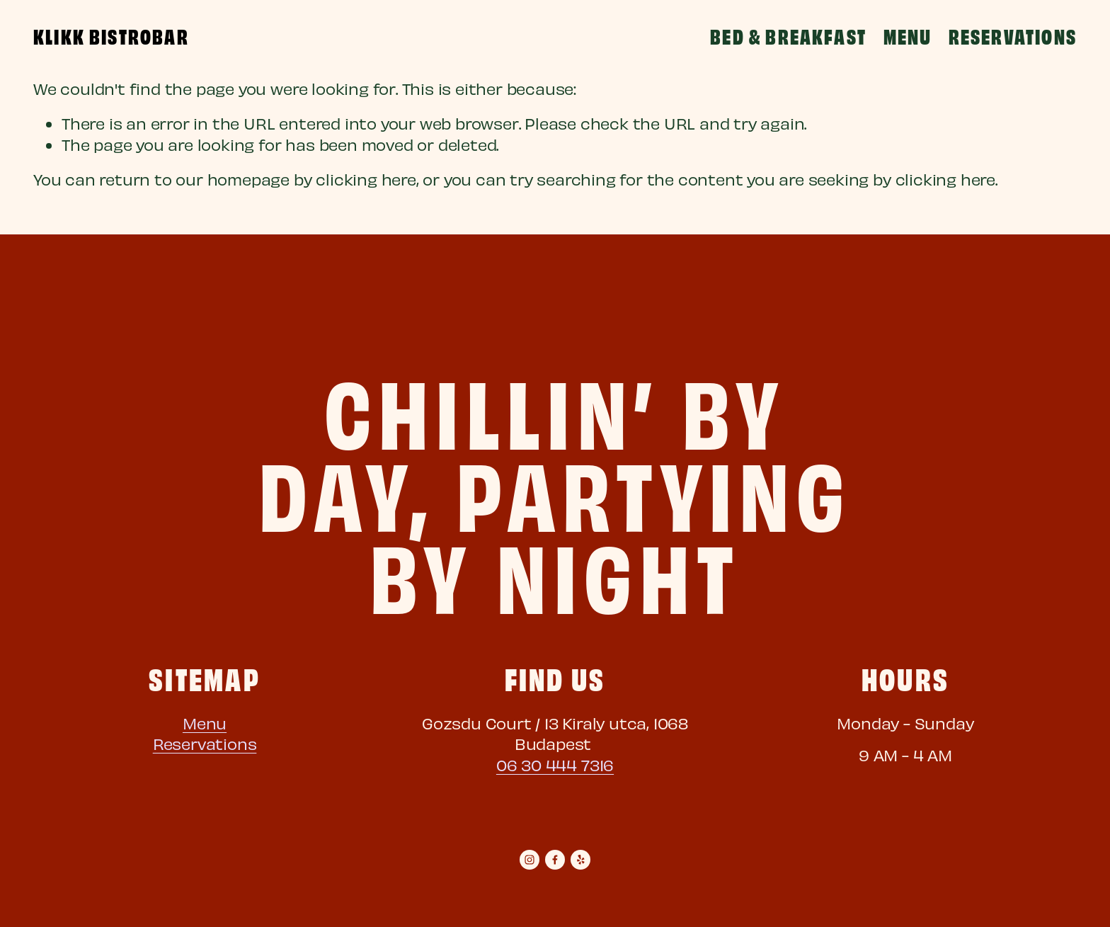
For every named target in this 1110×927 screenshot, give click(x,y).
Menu (907, 35)
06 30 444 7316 (555, 764)
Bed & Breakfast (788, 35)
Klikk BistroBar (111, 35)
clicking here (366, 178)
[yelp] (580, 860)
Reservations (1013, 35)
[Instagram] (529, 860)
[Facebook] (555, 860)
